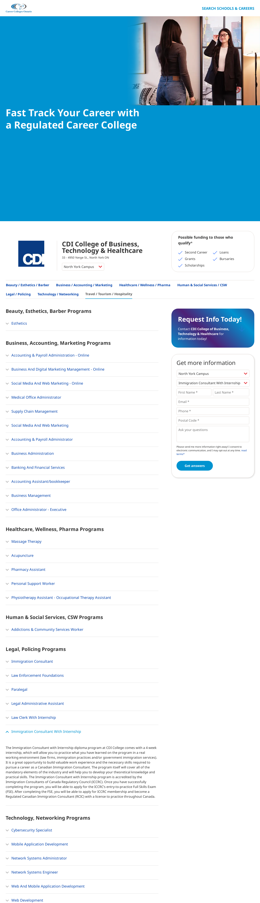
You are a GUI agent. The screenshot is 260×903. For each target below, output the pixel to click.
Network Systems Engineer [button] (32, 721)
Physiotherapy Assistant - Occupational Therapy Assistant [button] (58, 446)
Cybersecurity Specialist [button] (29, 679)
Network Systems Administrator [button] (36, 707)
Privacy (63, 891)
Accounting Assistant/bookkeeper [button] (38, 330)
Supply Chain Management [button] (32, 260)
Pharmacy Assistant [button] (26, 418)
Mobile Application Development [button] (37, 693)
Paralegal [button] (16, 538)
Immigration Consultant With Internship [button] (43, 580)
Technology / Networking (58, 143)
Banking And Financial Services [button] (35, 316)
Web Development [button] (24, 749)
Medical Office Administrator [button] (33, 246)
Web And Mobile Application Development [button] (45, 735)
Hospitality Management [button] (30, 837)
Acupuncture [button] (20, 404)
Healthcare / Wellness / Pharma (144, 134)
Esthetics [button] (16, 172)
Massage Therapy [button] (23, 390)
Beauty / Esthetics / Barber (27, 134)
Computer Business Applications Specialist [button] (45, 791)
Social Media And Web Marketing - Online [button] (44, 232)
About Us (26, 891)
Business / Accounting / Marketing (84, 134)
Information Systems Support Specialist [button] (43, 763)
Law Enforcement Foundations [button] (35, 524)
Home (10, 891)
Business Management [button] (28, 344)
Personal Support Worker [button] (30, 432)
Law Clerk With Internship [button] (31, 566)
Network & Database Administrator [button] (39, 777)
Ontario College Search (241, 890)
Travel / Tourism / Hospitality (108, 142)
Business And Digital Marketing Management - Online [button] (55, 218)
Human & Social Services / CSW (202, 134)
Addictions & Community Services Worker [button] (44, 478)
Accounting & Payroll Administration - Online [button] (47, 204)
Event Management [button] (25, 823)
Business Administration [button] (30, 302)
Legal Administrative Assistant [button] (35, 552)
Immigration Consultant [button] (29, 510)
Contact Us (45, 891)
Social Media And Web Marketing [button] (37, 274)
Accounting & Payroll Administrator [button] (39, 288)
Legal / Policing (18, 143)
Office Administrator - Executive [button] (36, 358)
